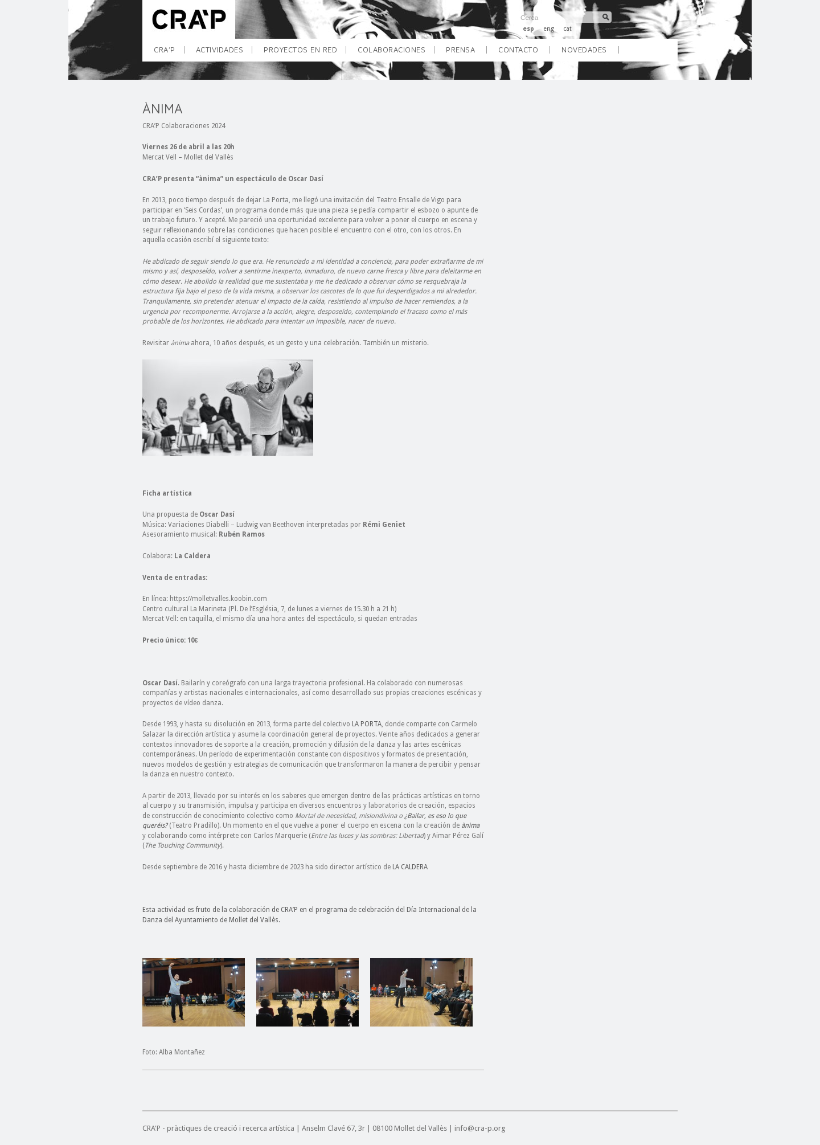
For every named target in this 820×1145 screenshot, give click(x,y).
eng (548, 28)
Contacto (518, 49)
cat (567, 28)
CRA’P (169, 53)
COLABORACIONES (396, 53)
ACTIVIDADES (224, 53)
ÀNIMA (162, 108)
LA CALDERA (410, 867)
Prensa (460, 49)
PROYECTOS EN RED (305, 53)
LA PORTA (367, 724)
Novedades (584, 49)
